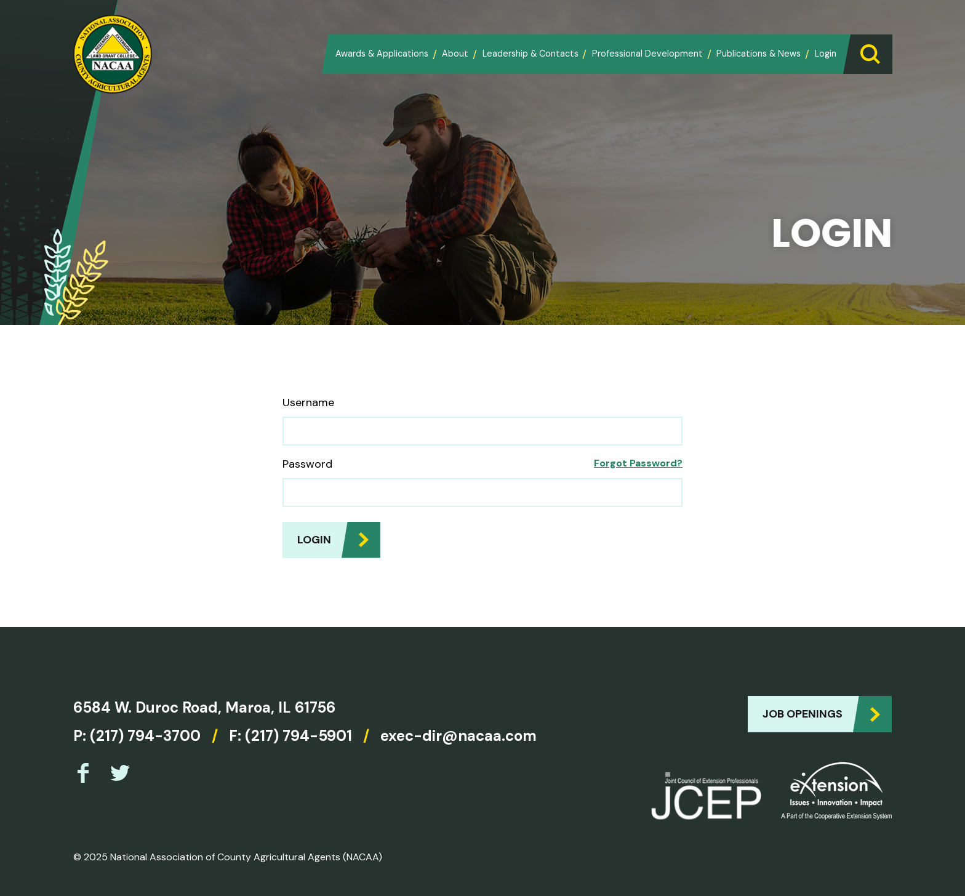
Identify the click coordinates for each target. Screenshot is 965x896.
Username (308, 402)
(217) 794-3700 (145, 735)
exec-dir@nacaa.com (458, 735)
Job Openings (803, 713)
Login (825, 53)
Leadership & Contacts (530, 53)
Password (307, 464)
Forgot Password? (638, 463)
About (455, 53)
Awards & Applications (381, 53)
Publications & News (758, 53)
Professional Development (647, 53)
